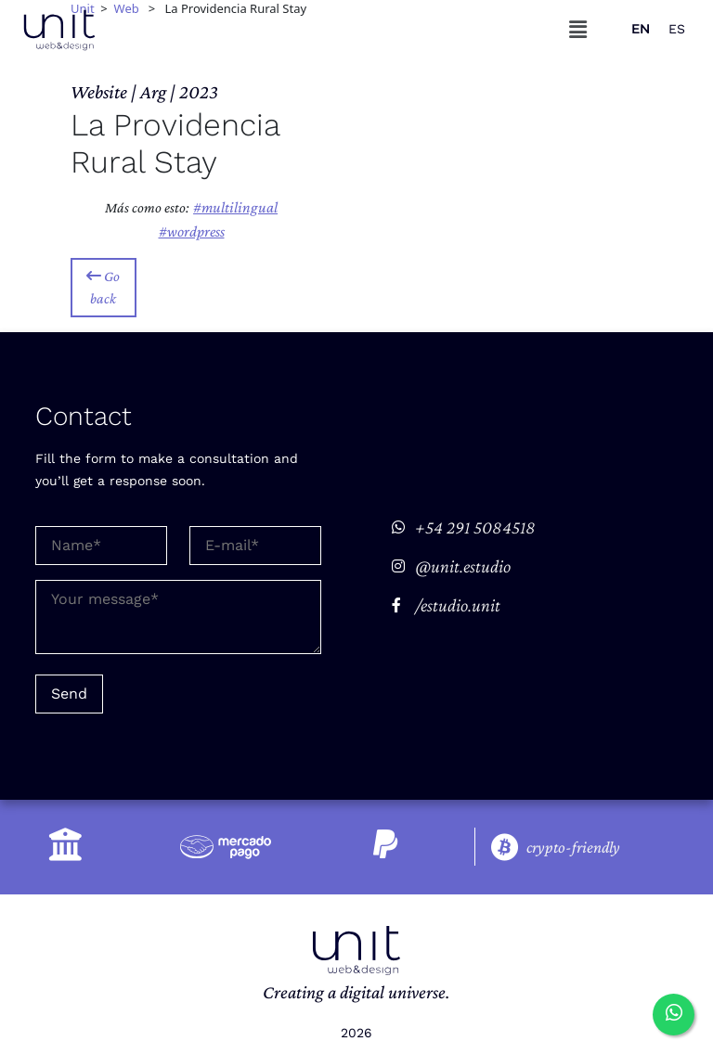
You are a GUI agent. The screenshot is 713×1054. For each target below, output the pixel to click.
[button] (578, 28)
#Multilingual (235, 207)
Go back (103, 287)
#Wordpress (192, 231)
